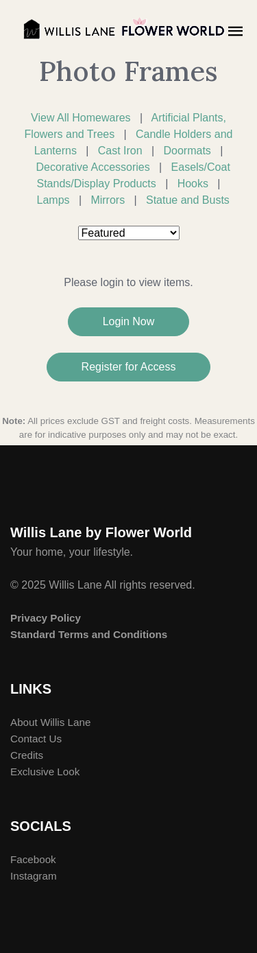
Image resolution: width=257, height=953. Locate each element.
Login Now (129, 321)
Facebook (33, 859)
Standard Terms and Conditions (88, 634)
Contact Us (36, 738)
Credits (26, 755)
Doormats (186, 150)
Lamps (53, 200)
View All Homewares (81, 117)
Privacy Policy (45, 618)
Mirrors (107, 200)
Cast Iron (120, 150)
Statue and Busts (188, 200)
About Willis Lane (50, 722)
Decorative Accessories (92, 167)
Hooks (193, 183)
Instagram (33, 876)
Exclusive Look (44, 771)
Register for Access (129, 367)
